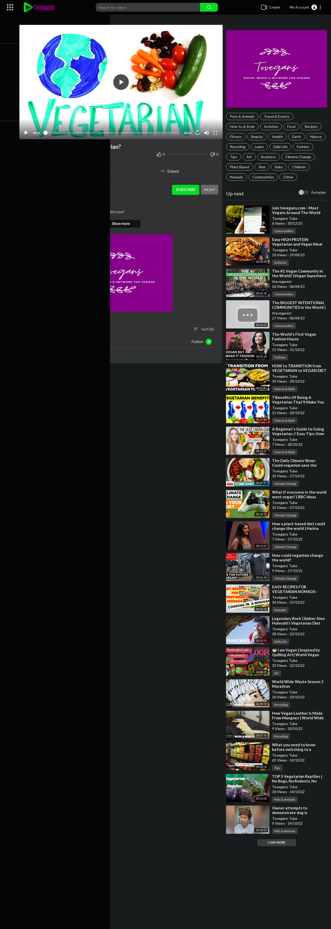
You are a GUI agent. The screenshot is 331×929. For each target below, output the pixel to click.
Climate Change (244, 167)
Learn (281, 146)
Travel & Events (278, 116)
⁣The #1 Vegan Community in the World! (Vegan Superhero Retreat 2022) (299, 276)
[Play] (31, 130)
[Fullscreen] (216, 130)
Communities (287, 177)
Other (313, 177)
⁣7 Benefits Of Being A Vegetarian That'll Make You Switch (300, 402)
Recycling (260, 146)
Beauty (258, 136)
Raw (298, 167)
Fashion (237, 157)
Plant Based (276, 167)
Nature (237, 146)
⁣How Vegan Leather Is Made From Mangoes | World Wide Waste (299, 718)
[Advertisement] (176, 887)
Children (238, 177)
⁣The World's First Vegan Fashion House (296, 336)
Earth (298, 136)
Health (279, 136)
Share (76, 168)
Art (272, 157)
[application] (124, 81)
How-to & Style (243, 126)
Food (293, 126)
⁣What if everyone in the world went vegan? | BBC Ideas (296, 497)
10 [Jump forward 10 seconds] (199, 130)
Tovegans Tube (61, 184)
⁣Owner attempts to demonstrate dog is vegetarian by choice (293, 813)
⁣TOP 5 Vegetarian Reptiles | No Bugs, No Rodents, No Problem (299, 781)
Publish (203, 339)
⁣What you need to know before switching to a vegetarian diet (295, 749)
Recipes (312, 126)
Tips (256, 157)
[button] (305, 7)
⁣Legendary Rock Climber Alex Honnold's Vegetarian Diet (300, 620)
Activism (273, 126)
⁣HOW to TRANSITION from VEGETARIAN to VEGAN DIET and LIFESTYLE (298, 370)
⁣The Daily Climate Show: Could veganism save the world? (296, 465)
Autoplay (318, 192)
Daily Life (302, 146)
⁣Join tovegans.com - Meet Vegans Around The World (298, 210)
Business (291, 157)
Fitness (237, 136)
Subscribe (186, 187)
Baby (316, 167)
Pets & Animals (243, 116)
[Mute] (207, 130)
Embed (172, 168)
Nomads (261, 177)
